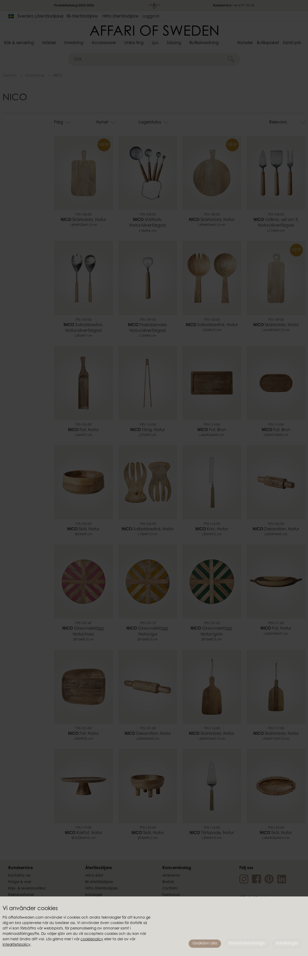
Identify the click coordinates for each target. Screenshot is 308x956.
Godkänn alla (204, 943)
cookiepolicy (92, 939)
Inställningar (286, 943)
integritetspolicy (16, 945)
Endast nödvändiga (247, 943)
